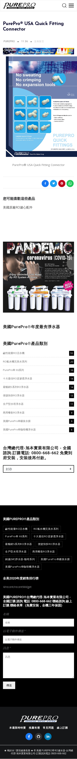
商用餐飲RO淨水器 (13, 412)
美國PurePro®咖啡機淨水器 (19, 429)
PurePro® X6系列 (13, 370)
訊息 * (7, 648)
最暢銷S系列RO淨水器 (16, 387)
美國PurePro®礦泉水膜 (17, 421)
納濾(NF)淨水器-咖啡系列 (20, 559)
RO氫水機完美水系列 (15, 361)
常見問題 (48, 727)
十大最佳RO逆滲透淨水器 (17, 378)
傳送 (9, 685)
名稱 (6, 614)
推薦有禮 (34, 727)
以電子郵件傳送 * (14, 631)
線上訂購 (62, 727)
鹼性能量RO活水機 (13, 353)
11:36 (25, 41)
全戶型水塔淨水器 (13, 404)
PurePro (9, 41)
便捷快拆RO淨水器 (13, 395)
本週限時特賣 (17, 727)
